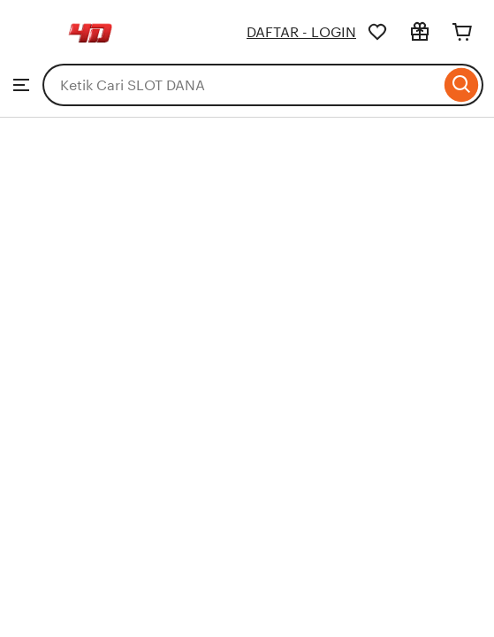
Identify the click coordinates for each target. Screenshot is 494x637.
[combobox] (241, 85)
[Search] (461, 85)
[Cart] (462, 32)
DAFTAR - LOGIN (301, 32)
